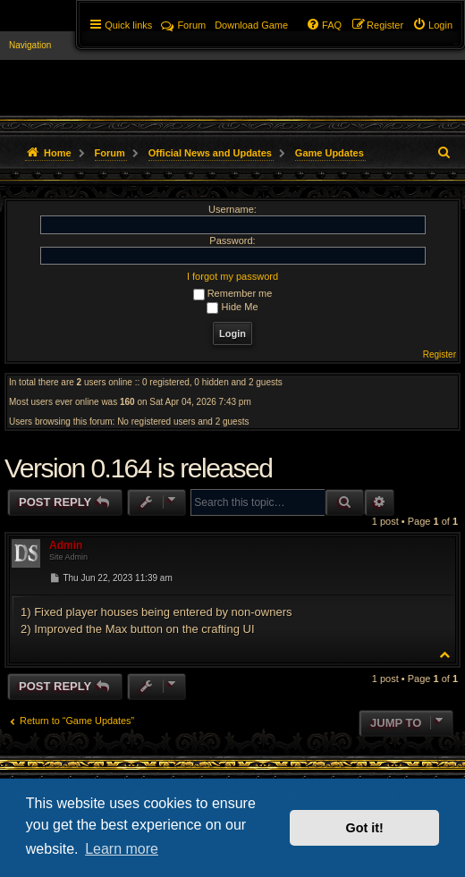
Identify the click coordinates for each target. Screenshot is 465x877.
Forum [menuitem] (183, 25)
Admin (65, 545)
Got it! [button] (365, 828)
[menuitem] (432, 25)
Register (439, 354)
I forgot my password (232, 276)
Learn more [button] (121, 848)
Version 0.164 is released (138, 468)
